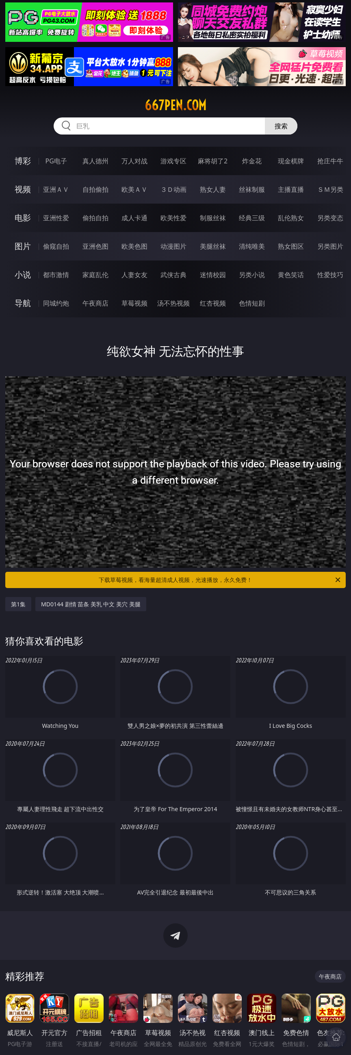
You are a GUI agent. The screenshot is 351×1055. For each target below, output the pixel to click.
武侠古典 (173, 274)
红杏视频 (213, 303)
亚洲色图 (95, 246)
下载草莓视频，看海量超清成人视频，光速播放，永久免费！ (220, 580)
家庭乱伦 (95, 274)
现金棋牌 (291, 160)
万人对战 (134, 160)
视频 (23, 189)
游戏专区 (173, 160)
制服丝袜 (213, 217)
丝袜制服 (252, 189)
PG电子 (56, 160)
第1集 (18, 604)
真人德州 (95, 160)
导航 (23, 302)
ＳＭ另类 (330, 189)
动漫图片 (173, 246)
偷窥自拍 (56, 246)
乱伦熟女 (291, 217)
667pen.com (175, 105)
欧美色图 (134, 246)
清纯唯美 (252, 246)
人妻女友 (134, 274)
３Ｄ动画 (173, 189)
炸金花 (252, 160)
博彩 (23, 160)
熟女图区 (291, 246)
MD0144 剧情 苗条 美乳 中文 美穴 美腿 (91, 604)
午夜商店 (95, 303)
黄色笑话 (291, 274)
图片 (23, 246)
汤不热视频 (173, 303)
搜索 (281, 126)
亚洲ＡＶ (56, 189)
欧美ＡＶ (134, 189)
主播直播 (291, 189)
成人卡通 (134, 217)
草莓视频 (134, 303)
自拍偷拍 (95, 189)
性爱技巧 (330, 274)
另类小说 (252, 274)
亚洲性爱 (56, 217)
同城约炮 (56, 303)
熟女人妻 (213, 189)
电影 (23, 217)
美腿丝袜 (213, 246)
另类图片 (330, 246)
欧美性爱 (173, 217)
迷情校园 (213, 274)
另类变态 (330, 217)
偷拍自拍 (95, 217)
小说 (23, 274)
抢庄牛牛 (330, 160)
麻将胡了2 (213, 160)
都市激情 (56, 274)
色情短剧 (252, 303)
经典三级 (252, 217)
